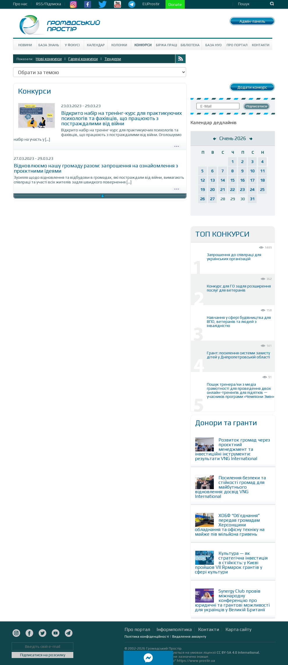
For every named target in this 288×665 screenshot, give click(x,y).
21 (222, 189)
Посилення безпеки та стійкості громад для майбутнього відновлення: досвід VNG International (230, 487)
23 (242, 189)
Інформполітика (174, 629)
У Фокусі (72, 45)
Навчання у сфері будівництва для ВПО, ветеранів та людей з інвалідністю (239, 321)
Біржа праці (166, 45)
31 (252, 198)
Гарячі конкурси (83, 58)
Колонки (119, 45)
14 (222, 180)
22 (232, 189)
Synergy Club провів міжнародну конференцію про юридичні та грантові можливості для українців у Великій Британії (232, 600)
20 (212, 189)
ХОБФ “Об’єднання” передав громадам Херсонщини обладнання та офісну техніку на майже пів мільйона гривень (229, 525)
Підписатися (256, 106)
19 (202, 189)
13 (212, 180)
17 (252, 180)
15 (232, 180)
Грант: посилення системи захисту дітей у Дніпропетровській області (238, 355)
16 (242, 180)
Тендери (112, 58)
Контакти (260, 45)
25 (262, 189)
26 (202, 198)
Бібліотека (190, 45)
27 (212, 198)
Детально (176, 145)
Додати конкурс (252, 87)
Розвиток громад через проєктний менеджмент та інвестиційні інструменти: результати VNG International (232, 449)
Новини (25, 45)
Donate (175, 4)
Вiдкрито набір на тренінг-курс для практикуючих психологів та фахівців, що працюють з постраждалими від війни (121, 118)
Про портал (237, 45)
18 (262, 180)
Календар (96, 45)
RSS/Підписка (48, 3)
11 (262, 171)
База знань (48, 45)
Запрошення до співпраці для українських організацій (234, 256)
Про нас (20, 3)
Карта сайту (238, 629)
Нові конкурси (49, 58)
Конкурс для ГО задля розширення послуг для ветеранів (239, 288)
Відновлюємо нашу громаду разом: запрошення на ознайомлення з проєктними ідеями (96, 168)
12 (202, 180)
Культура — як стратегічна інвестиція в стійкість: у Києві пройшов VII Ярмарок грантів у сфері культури (231, 562)
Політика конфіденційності (147, 636)
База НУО (213, 45)
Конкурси (143, 45)
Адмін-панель (252, 21)
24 (252, 189)
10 (252, 171)
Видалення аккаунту (189, 636)
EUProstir (151, 3)
